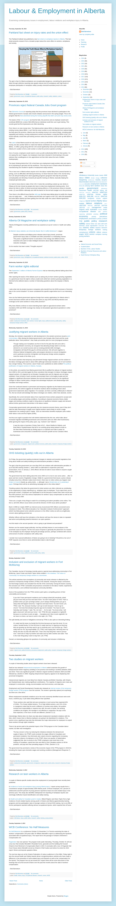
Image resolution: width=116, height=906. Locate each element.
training (30, 211)
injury (22, 96)
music (105, 209)
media (105, 207)
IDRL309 (97, 196)
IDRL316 (104, 196)
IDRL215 (82, 196)
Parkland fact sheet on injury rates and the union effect (38, 32)
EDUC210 (92, 182)
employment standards (20, 320)
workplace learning (101, 234)
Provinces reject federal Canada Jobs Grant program (37, 105)
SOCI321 (82, 225)
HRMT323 (103, 192)
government (17, 96)
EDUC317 (104, 182)
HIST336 (95, 190)
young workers (49, 818)
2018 (83, 74)
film (106, 186)
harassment (82, 190)
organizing (82, 214)
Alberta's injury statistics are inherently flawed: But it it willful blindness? (33, 231)
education (87, 184)
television (104, 227)
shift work (104, 224)
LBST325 (97, 205)
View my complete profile (86, 34)
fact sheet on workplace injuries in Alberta (51, 39)
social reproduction (91, 225)
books (97, 175)
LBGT (105, 203)
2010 (83, 154)
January (85, 146)
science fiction (90, 224)
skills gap (37, 194)
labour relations (94, 203)
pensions (89, 214)
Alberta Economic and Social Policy (91, 244)
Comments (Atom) (22, 884)
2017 (83, 76)
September (86, 97)
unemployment (83, 232)
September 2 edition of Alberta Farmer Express (27, 270)
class (87, 177)
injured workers (90, 201)
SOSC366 (101, 225)
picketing (95, 214)
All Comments (85, 166)
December (86, 89)
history (19, 875)
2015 (83, 82)
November (86, 92)
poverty (94, 216)
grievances (104, 188)
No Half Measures (15, 831)
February (86, 143)
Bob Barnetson (86, 31)
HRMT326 (82, 194)
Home (41, 881)
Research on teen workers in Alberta (29, 774)
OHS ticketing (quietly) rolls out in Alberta (31, 453)
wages (81, 234)
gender (81, 188)
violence (104, 232)
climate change (95, 178)
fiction (102, 186)
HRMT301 (88, 192)
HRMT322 (95, 192)
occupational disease (30, 96)
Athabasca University (86, 175)
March (85, 140)
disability (97, 180)
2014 (83, 84)
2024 (83, 58)
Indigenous (82, 201)
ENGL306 (81, 186)
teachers (98, 227)
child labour (17, 818)
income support (101, 198)
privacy (99, 218)
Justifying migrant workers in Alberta (28, 331)
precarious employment (37, 650)
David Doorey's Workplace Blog (90, 255)
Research (84, 44)
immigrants (24, 444)
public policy (39, 96)
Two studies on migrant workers (26, 659)
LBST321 (90, 205)
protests (104, 218)
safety (50, 96)
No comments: (35, 209)
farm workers (30, 320)
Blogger (66, 896)
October (85, 94)
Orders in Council (14, 482)
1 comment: (34, 94)
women (91, 234)
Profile (83, 47)
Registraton (12, 842)
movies (100, 209)
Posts (82, 163)
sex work (98, 224)
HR (106, 190)
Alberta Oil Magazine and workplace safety (32, 220)
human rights (37, 320)
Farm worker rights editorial (24, 266)
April (84, 138)
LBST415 (82, 207)
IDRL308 (90, 196)
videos (98, 232)
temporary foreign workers (17, 322)
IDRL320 (82, 198)
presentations (93, 218)
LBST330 (104, 205)
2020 (83, 69)
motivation (93, 209)
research (46, 96)
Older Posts (68, 881)
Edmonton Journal (18, 111)
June (84, 133)
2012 (83, 149)
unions (60, 96)
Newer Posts (13, 881)
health (15, 875)
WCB (66, 257)
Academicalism (85, 246)
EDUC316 (98, 182)
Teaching (83, 42)
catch (13, 142)
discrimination (84, 182)
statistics (55, 96)
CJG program (25, 120)
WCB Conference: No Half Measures (29, 827)
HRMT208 (81, 192)
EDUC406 (81, 184)
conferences (91, 180)
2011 (83, 152)
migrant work (31, 444)
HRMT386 (90, 194)
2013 (83, 87)
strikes (92, 227)
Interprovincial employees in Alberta (35, 667)
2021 (83, 66)
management (28, 257)
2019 (83, 71)
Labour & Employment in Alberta (57, 11)
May (84, 135)
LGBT (88, 207)
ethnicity (87, 186)
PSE (80, 221)
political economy (48, 257)
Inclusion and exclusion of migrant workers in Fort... (93, 120)
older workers (102, 211)
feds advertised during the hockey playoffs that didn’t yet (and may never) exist (45, 116)
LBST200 (82, 205)
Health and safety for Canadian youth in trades (26, 799)
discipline (104, 180)
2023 (83, 61)
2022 (83, 63)
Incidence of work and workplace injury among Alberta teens (30, 786)
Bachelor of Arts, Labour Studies (90, 249)
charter (101, 175)
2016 (83, 79)
